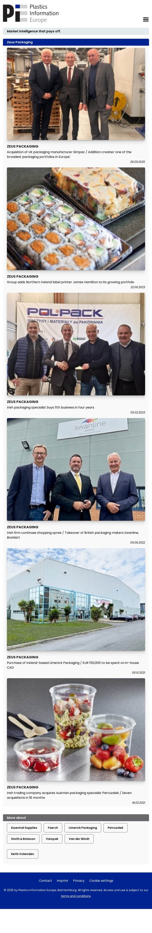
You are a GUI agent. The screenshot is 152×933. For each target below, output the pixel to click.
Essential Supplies (24, 828)
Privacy (79, 880)
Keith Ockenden (22, 854)
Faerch (53, 828)
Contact (45, 880)
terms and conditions (76, 896)
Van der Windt (79, 839)
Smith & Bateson (23, 839)
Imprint (62, 880)
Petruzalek (115, 828)
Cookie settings (101, 880)
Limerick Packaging (83, 828)
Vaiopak (52, 839)
